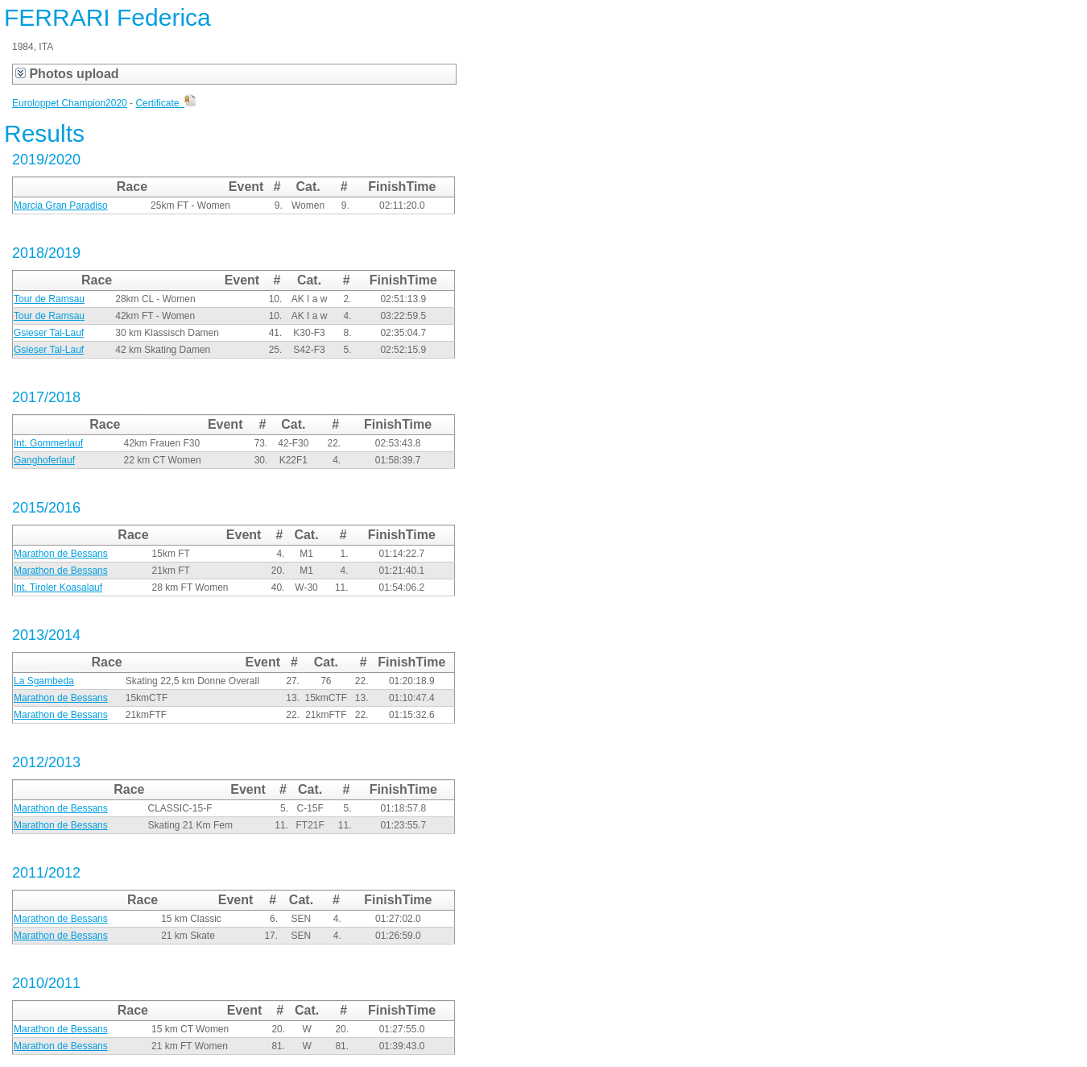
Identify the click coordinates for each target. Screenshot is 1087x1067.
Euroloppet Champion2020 (69, 103)
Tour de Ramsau (49, 299)
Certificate (165, 103)
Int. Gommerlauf (48, 443)
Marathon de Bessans (61, 553)
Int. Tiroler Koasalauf (58, 587)
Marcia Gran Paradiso (61, 205)
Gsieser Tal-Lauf (49, 332)
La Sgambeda (44, 681)
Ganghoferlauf (44, 460)
